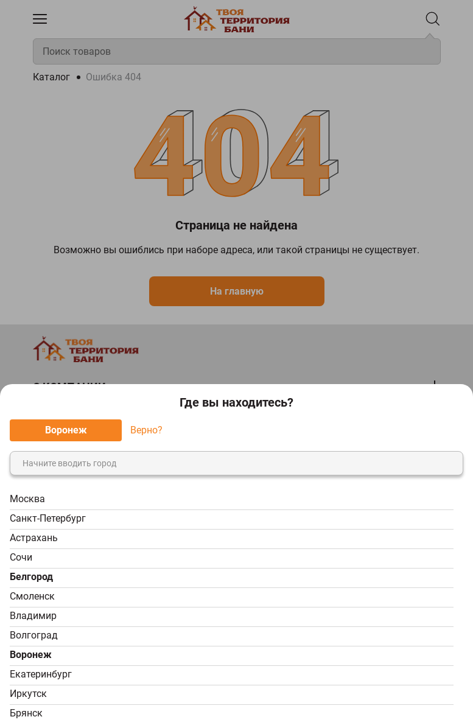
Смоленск (32, 596)
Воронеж (31, 654)
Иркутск (28, 693)
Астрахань (34, 538)
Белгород (31, 577)
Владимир (33, 615)
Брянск (26, 713)
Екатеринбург (41, 674)
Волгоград (34, 635)
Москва (27, 499)
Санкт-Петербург (48, 518)
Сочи (21, 557)
